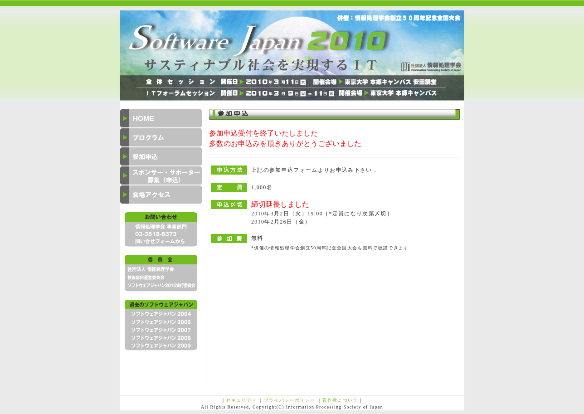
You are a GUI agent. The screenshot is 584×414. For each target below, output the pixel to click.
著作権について (340, 400)
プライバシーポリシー (289, 400)
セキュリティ (241, 400)
